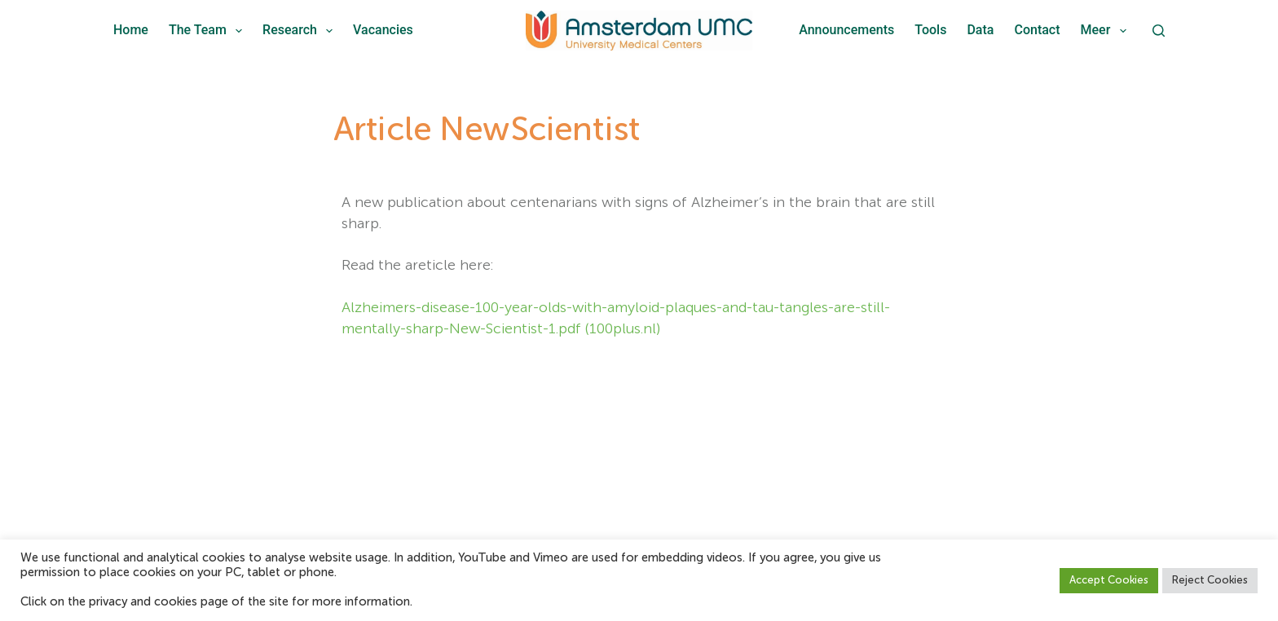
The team (209, 31)
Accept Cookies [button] (1108, 580)
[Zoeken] (1158, 30)
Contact (1037, 29)
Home (130, 29)
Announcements (846, 29)
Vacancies (383, 29)
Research (300, 31)
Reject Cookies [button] (1210, 580)
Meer (1107, 31)
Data (980, 29)
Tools (930, 29)
